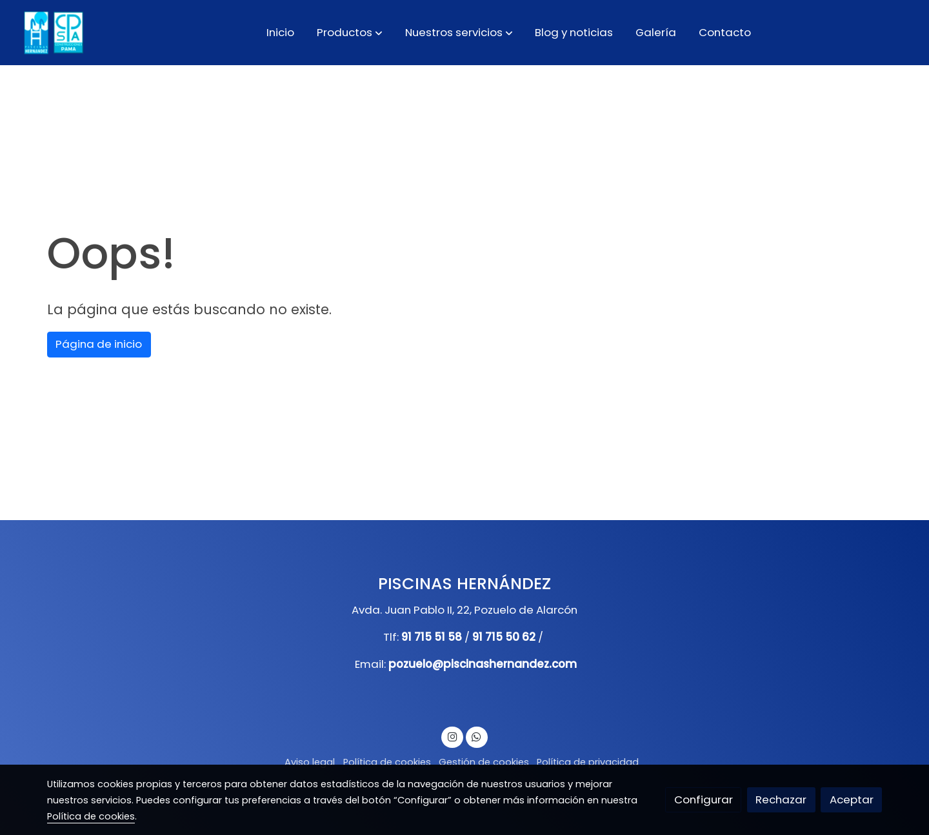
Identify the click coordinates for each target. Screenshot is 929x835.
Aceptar (852, 799)
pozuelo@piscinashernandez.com (482, 664)
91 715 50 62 (503, 637)
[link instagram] (452, 735)
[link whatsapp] (476, 735)
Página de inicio (98, 344)
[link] (52, 32)
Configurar (703, 799)
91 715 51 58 (431, 637)
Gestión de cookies (484, 762)
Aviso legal (310, 762)
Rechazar (780, 799)
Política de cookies (387, 762)
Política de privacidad (588, 762)
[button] (350, 32)
